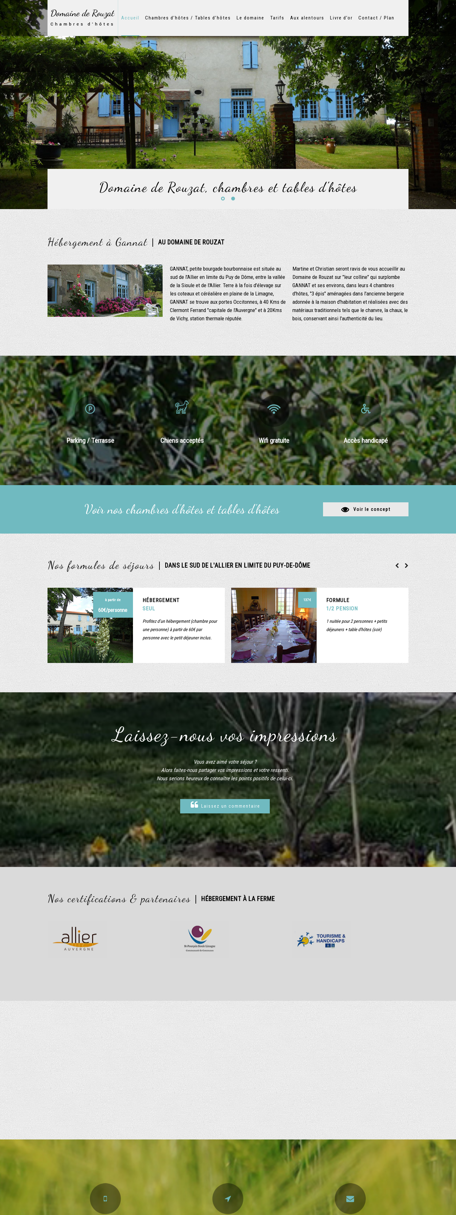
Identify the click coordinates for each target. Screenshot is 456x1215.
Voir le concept (372, 509)
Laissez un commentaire (225, 805)
